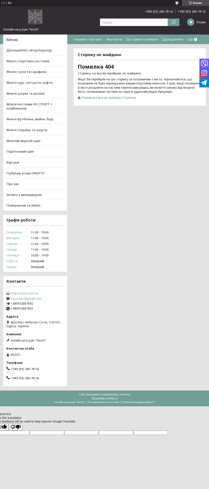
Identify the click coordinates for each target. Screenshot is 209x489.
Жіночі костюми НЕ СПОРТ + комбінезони (29, 106)
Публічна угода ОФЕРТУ (25, 173)
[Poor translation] (15, 427)
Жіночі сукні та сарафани (26, 71)
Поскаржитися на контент (103, 402)
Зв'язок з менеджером (24, 194)
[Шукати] (173, 22)
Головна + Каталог (88, 39)
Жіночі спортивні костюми (27, 61)
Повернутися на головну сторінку (108, 97)
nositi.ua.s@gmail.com (26, 299)
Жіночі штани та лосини (25, 93)
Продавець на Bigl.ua (104, 398)
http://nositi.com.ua (24, 293)
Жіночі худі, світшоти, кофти (29, 82)
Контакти (114, 39)
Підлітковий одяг (20, 151)
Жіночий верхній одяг (23, 141)
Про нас (12, 184)
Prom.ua (125, 394)
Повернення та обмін (23, 205)
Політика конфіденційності (138, 402)
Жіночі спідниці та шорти (26, 130)
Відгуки (12, 162)
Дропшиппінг (173, 39)
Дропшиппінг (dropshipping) (29, 50)
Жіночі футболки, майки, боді (29, 119)
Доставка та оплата (142, 39)
